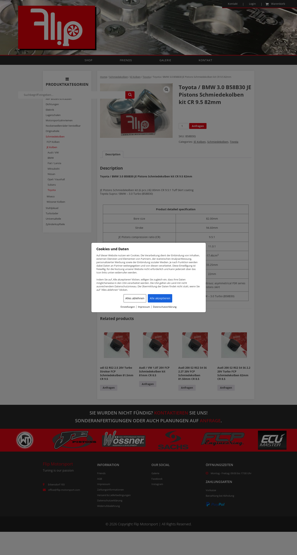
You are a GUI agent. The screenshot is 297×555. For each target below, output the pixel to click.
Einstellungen (128, 306)
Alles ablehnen (134, 298)
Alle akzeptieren (160, 298)
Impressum (144, 306)
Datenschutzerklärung (165, 306)
